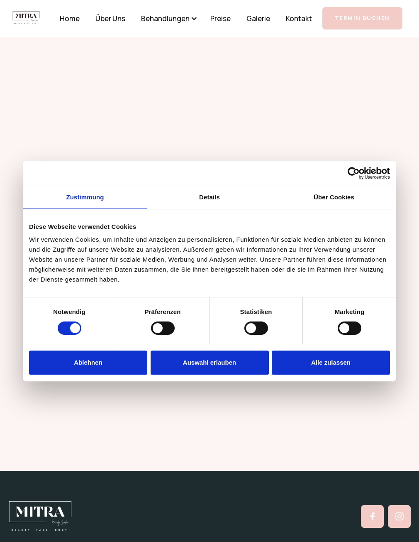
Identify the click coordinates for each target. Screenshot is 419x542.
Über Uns (110, 18)
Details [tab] (209, 197)
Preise (220, 18)
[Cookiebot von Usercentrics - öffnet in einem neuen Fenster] (353, 173)
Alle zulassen (331, 362)
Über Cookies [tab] (334, 197)
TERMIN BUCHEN (362, 18)
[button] (166, 18)
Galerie (258, 18)
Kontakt (299, 18)
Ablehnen (88, 362)
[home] (32, 18)
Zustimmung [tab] (85, 197)
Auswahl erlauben (209, 362)
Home (70, 18)
